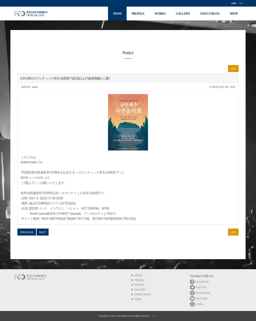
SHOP (137, 299)
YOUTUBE (198, 298)
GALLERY (140, 289)
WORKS (139, 284)
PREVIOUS (26, 232)
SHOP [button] (234, 13)
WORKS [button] (160, 13)
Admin (154, 315)
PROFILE (139, 280)
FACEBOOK (199, 281)
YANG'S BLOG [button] (210, 13)
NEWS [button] (117, 13)
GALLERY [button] (183, 13)
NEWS (138, 275)
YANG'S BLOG (142, 294)
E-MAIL (197, 304)
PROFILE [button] (138, 13)
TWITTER (198, 287)
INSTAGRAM (200, 293)
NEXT (42, 232)
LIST (233, 68)
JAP (241, 3)
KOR (233, 3)
